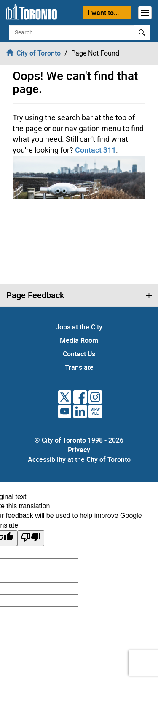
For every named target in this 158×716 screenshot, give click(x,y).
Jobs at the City (79, 326)
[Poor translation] (30, 538)
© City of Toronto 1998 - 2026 (79, 440)
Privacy (79, 449)
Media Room (79, 340)
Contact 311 (95, 150)
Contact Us (79, 353)
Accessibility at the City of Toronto (79, 459)
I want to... (103, 12)
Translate (79, 367)
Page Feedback (35, 295)
